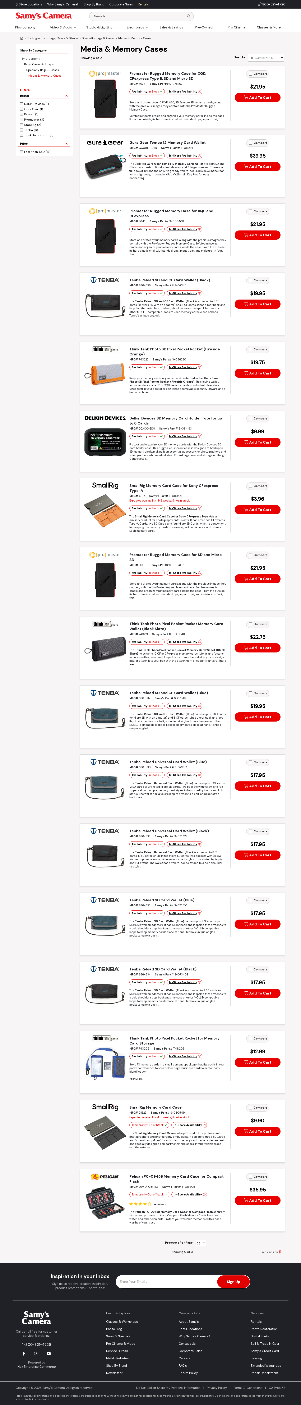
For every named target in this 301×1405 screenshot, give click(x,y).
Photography (25, 27)
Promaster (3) (34, 119)
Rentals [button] (143, 4)
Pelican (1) (31, 114)
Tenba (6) (31, 130)
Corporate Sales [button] (121, 4)
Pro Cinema (236, 27)
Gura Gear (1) (33, 109)
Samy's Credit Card (265, 1351)
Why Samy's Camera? (194, 1336)
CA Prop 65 (277, 1388)
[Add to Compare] (250, 74)
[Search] (188, 16)
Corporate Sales (190, 1351)
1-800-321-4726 (36, 1344)
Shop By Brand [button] (94, 4)
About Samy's (189, 1322)
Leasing (256, 1358)
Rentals (256, 1322)
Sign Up (233, 1281)
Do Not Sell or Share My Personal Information (168, 1388)
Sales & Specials (118, 1336)
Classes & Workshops (122, 1322)
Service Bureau (117, 1351)
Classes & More (269, 27)
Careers (184, 1358)
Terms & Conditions (247, 1388)
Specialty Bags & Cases (42, 70)
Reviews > (159, 1204)
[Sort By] (266, 58)
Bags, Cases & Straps (39, 64)
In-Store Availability (183, 91)
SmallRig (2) (32, 125)
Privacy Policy (217, 1388)
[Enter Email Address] (183, 1282)
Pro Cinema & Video (120, 1344)
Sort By (239, 57)
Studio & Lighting (99, 27)
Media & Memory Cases (44, 75)
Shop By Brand (116, 1366)
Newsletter (114, 1373)
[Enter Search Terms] (139, 16)
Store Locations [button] (29, 4)
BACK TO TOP (269, 1252)
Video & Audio (61, 27)
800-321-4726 (273, 4)
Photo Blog (114, 1329)
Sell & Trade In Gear (265, 1344)
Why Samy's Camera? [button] (63, 4)
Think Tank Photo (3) (39, 135)
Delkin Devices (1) (36, 104)
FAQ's (183, 1366)
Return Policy (188, 1373)
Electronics (135, 27)
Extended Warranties (266, 1366)
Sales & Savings (171, 27)
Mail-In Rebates (117, 1358)
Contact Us (187, 1344)
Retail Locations (190, 1329)
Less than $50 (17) (37, 152)
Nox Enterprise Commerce (37, 1367)
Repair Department (264, 1373)
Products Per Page (179, 1242)
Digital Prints (260, 1336)
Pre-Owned (204, 27)
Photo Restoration (264, 1329)
